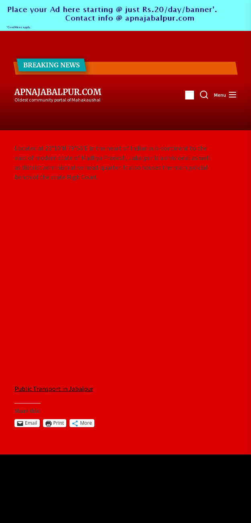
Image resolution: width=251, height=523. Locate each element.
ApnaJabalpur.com (57, 92)
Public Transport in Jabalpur (53, 389)
